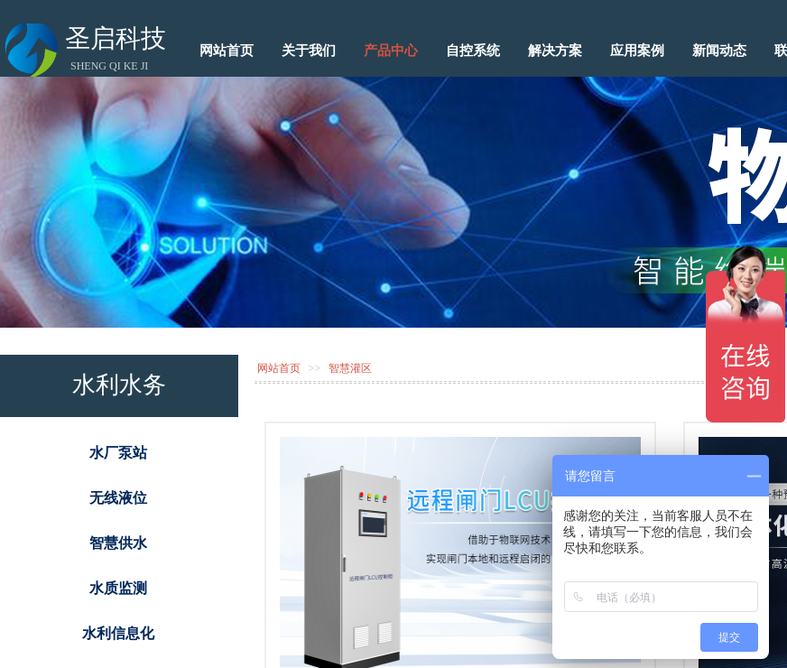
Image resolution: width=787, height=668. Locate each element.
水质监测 (118, 588)
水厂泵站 (118, 452)
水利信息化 (118, 633)
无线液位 (118, 498)
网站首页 (279, 368)
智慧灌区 (350, 368)
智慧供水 (118, 543)
